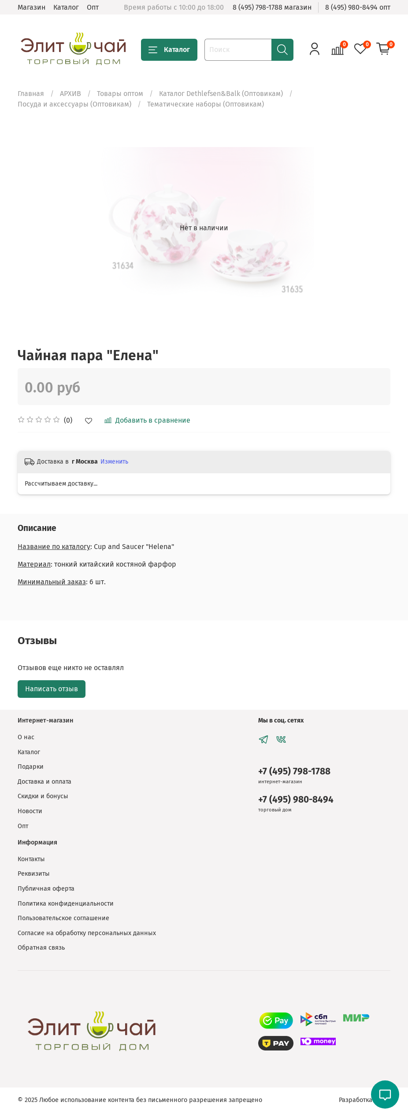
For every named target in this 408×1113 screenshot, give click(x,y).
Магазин (31, 7)
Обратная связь (41, 947)
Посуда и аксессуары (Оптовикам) (74, 104)
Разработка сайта (364, 1100)
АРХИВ (70, 93)
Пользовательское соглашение (63, 918)
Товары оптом (120, 93)
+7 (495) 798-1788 (294, 771)
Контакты (31, 859)
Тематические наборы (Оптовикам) (205, 104)
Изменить (114, 461)
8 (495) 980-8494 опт (357, 7)
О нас (26, 737)
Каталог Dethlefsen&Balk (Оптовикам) (221, 93)
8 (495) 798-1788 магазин (272, 7)
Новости (30, 811)
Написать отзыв (51, 689)
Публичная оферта (46, 888)
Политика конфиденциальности (66, 903)
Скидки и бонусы (43, 796)
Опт (93, 7)
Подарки (31, 766)
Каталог (66, 7)
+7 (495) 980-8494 (296, 799)
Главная (31, 93)
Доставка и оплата (44, 781)
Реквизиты (34, 873)
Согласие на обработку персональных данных (87, 933)
